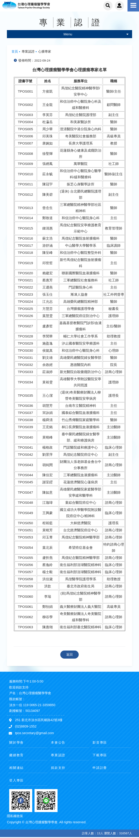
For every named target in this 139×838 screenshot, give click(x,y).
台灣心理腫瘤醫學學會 (33, 5)
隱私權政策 (15, 816)
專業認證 (58, 755)
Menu (96, 34)
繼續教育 (16, 755)
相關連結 (16, 768)
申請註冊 (100, 768)
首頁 (15, 51)
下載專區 (100, 755)
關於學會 (16, 742)
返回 (69, 654)
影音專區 (100, 742)
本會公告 (58, 742)
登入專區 (16, 780)
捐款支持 (58, 768)
